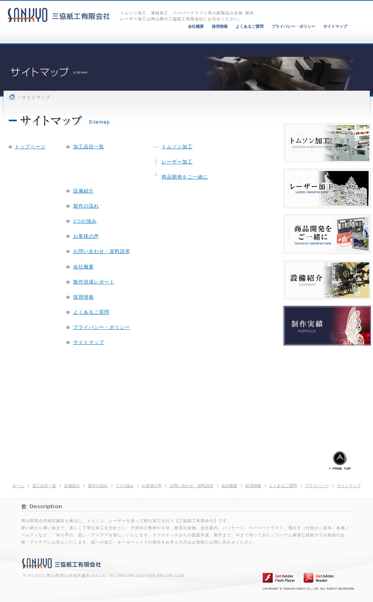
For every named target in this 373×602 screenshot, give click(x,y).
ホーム (12, 96)
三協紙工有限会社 (61, 563)
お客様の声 (86, 236)
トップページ (30, 147)
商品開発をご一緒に (185, 177)
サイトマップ (335, 26)
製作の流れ (86, 206)
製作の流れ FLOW (156, 43)
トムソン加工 (177, 147)
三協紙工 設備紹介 (327, 280)
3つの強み (85, 221)
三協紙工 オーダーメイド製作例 (327, 234)
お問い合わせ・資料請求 (101, 251)
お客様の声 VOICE (278, 43)
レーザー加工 (177, 162)
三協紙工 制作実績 (327, 326)
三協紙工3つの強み (217, 43)
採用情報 (220, 26)
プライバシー (317, 486)
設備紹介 (83, 191)
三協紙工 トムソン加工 (327, 143)
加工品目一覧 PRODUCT (32, 43)
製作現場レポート (94, 282)
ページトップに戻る (340, 460)
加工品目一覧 (88, 147)
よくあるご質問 (250, 26)
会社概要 (196, 26)
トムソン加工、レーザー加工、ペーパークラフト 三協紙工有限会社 (61, 11)
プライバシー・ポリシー (293, 26)
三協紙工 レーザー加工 (327, 188)
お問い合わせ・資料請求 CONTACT (341, 43)
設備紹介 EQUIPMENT (95, 43)
